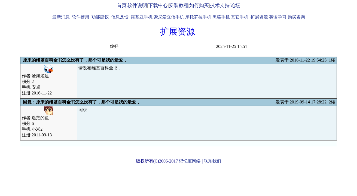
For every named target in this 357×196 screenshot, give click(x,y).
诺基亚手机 (141, 17)
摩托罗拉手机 (198, 17)
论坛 (235, 5)
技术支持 (220, 5)
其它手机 (239, 17)
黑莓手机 (221, 17)
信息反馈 (120, 17)
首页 (122, 5)
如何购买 (199, 5)
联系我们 (212, 161)
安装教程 (178, 5)
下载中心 (158, 5)
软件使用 (80, 17)
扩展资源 (259, 17)
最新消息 (61, 17)
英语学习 (277, 17)
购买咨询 (296, 17)
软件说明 (137, 5)
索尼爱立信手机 (169, 17)
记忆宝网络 (190, 161)
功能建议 (100, 17)
